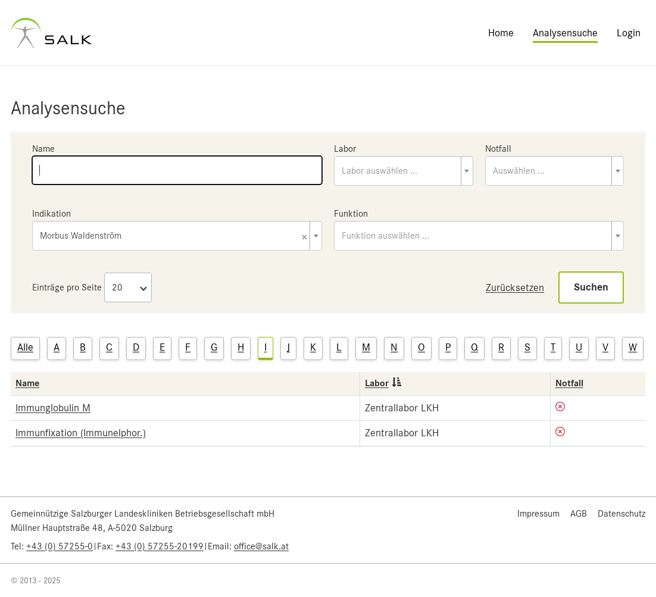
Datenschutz (621, 513)
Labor (345, 148)
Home (501, 33)
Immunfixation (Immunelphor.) (80, 433)
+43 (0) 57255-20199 (159, 546)
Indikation (51, 213)
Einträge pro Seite (67, 287)
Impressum (538, 513)
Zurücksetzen (515, 287)
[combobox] (403, 171)
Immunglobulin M (52, 408)
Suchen (591, 287)
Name (43, 148)
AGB (578, 513)
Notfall (498, 148)
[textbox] (404, 171)
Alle (25, 347)
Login (629, 33)
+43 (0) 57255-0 (59, 546)
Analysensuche (565, 33)
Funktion (351, 213)
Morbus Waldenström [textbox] (173, 236)
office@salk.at (261, 546)
